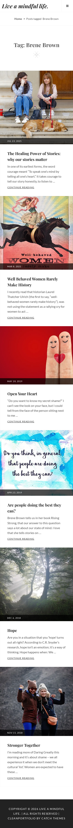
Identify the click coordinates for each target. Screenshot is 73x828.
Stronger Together (23, 745)
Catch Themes (53, 818)
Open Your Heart (22, 393)
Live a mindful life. (25, 6)
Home (18, 18)
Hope (12, 630)
